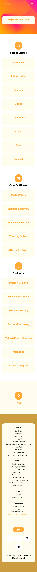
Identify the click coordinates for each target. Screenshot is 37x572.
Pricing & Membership (18, 512)
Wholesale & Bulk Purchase (18, 483)
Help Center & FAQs (18, 506)
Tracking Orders (18, 477)
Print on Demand (18, 486)
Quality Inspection (18, 467)
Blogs (19, 509)
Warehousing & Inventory (18, 472)
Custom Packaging (18, 469)
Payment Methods (18, 442)
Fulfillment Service (18, 475)
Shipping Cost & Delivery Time (18, 480)
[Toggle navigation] (32, 3)
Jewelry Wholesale (18, 497)
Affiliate (18, 495)
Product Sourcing (18, 464)
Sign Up (18, 530)
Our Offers (18, 431)
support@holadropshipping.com (18, 514)
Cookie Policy (18, 450)
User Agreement (18, 452)
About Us (18, 436)
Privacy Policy (18, 447)
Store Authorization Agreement (18, 455)
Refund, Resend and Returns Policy (18, 444)
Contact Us (18, 439)
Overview (18, 434)
